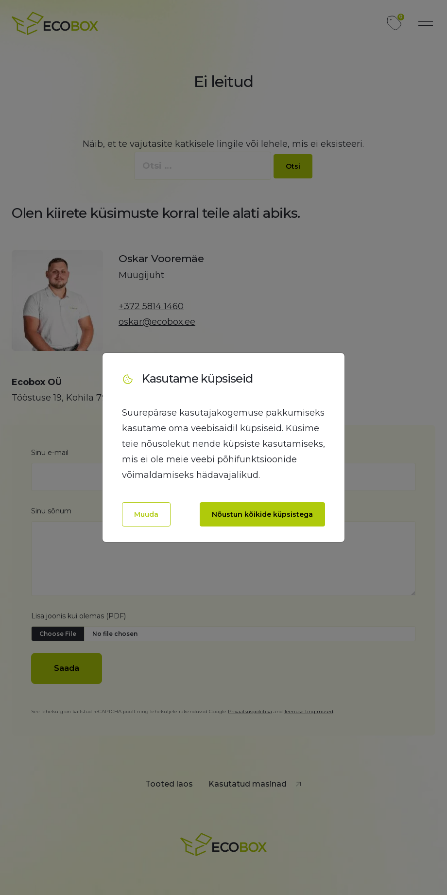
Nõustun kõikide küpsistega (262, 514)
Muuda (146, 514)
